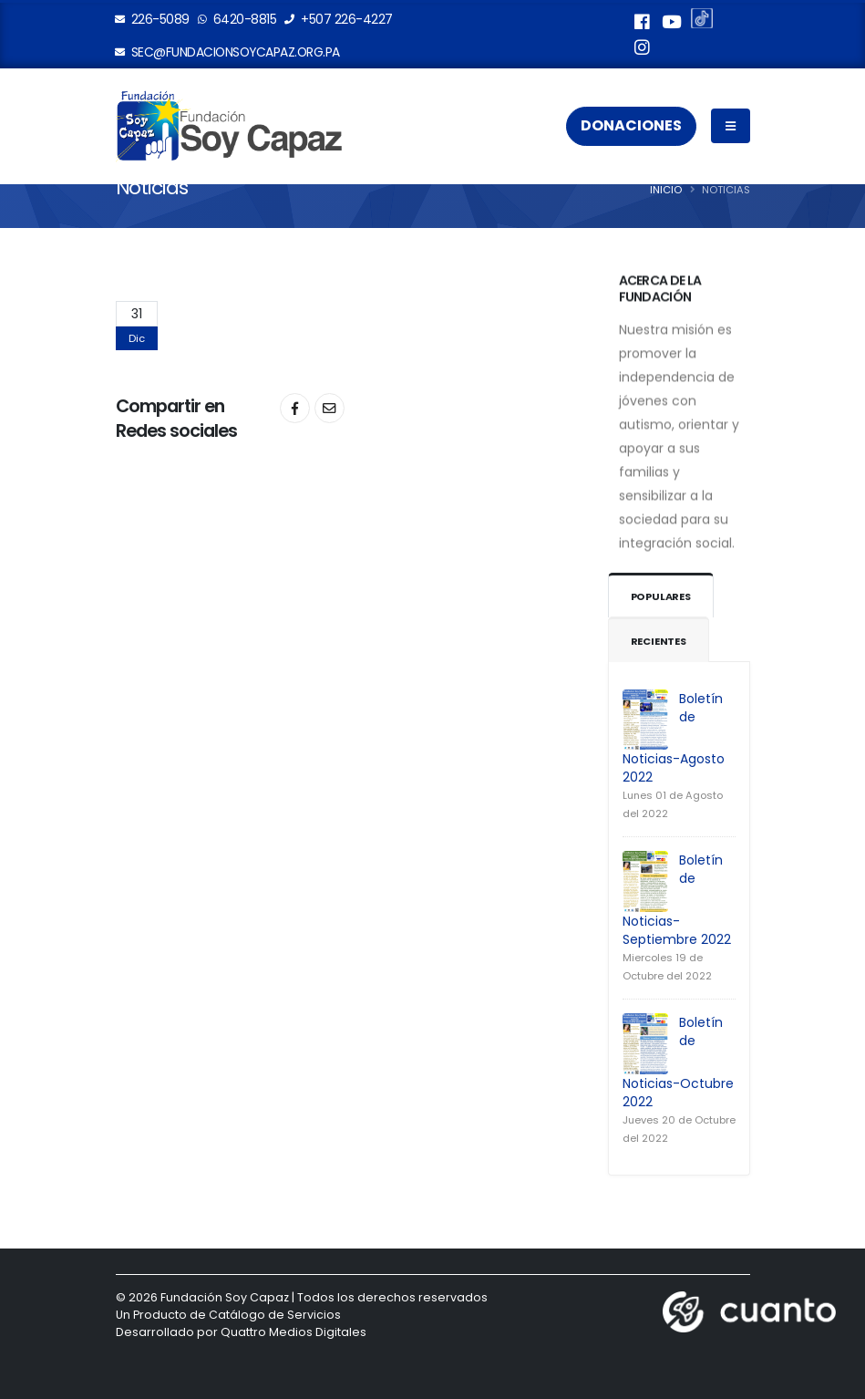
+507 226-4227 (339, 19)
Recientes (659, 641)
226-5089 (153, 19)
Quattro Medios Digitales (293, 1332)
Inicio (666, 189)
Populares (662, 596)
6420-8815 (238, 19)
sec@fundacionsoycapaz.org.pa (228, 52)
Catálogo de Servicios (275, 1314)
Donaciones (631, 126)
